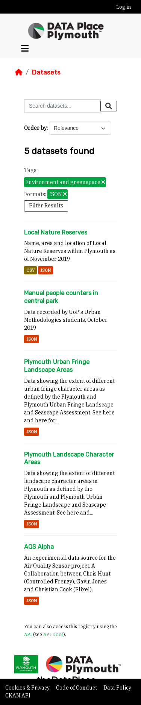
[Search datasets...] (62, 106)
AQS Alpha (39, 546)
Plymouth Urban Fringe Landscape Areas (56, 365)
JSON (45, 270)
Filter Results (46, 205)
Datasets (46, 72)
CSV (30, 270)
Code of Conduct (77, 687)
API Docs (53, 634)
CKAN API (17, 695)
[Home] (19, 72)
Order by (35, 128)
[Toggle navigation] (24, 48)
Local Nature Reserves (55, 232)
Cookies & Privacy (28, 687)
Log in (123, 7)
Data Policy (117, 687)
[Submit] (108, 106)
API (28, 634)
